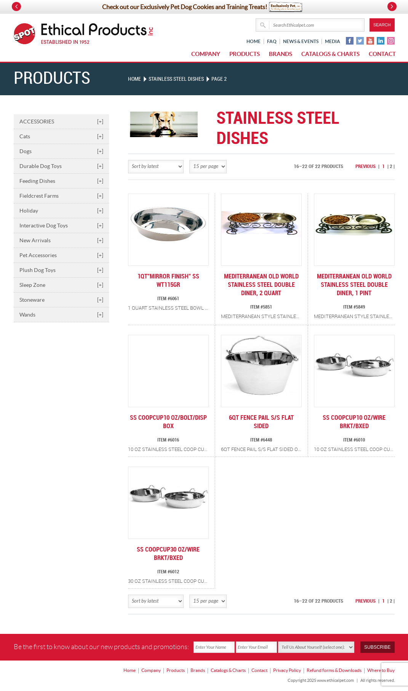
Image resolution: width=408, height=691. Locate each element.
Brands (280, 54)
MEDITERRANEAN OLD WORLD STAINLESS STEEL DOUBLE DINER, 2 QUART (261, 285)
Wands (61, 314)
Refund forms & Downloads (334, 670)
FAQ (272, 41)
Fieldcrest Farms (61, 195)
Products (244, 54)
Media (332, 41)
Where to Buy (381, 670)
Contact (382, 54)
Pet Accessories (61, 255)
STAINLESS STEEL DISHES (176, 79)
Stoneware (61, 299)
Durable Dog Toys (61, 166)
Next (392, 6)
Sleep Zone (61, 285)
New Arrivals (61, 240)
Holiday (61, 210)
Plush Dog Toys (61, 270)
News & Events (300, 41)
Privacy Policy (287, 670)
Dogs (61, 151)
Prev (16, 6)
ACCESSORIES (61, 121)
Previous (365, 166)
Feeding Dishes (61, 181)
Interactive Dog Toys (61, 225)
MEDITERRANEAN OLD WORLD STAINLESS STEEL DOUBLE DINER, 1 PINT (354, 285)
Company (205, 54)
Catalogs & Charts (330, 54)
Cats (61, 136)
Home (253, 41)
